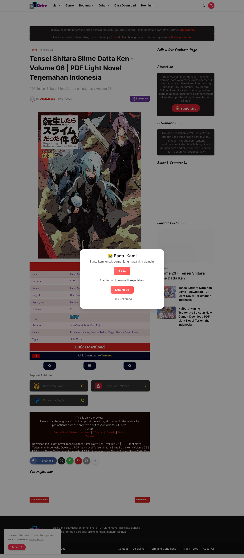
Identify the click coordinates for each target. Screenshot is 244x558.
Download (122, 289)
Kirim (122, 271)
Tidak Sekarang (122, 298)
